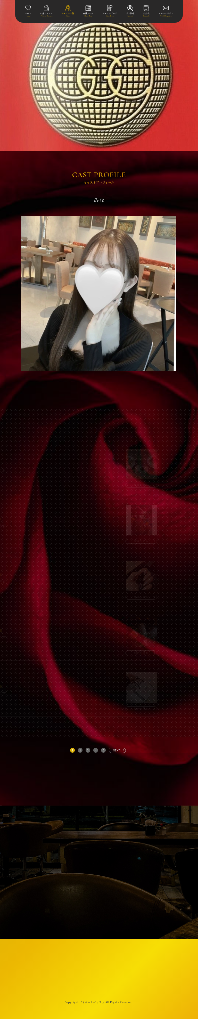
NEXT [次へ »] (116, 750)
